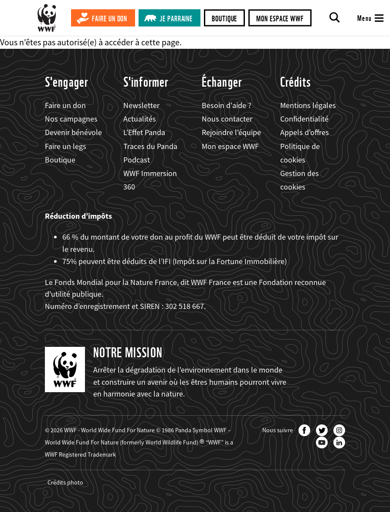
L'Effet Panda (144, 132)
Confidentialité (304, 119)
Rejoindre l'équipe (231, 132)
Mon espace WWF (280, 18)
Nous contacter (227, 119)
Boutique (224, 18)
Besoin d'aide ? (226, 105)
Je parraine (176, 18)
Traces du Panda (150, 146)
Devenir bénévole (73, 132)
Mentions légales (308, 105)
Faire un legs (65, 146)
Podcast (136, 160)
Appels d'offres (304, 132)
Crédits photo (65, 482)
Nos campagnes (71, 119)
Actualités (139, 119)
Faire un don (109, 18)
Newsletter (141, 105)
